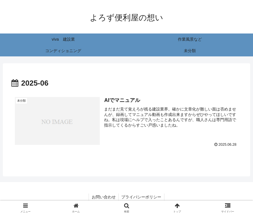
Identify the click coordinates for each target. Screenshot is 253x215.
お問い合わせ (103, 197)
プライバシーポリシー (141, 197)
